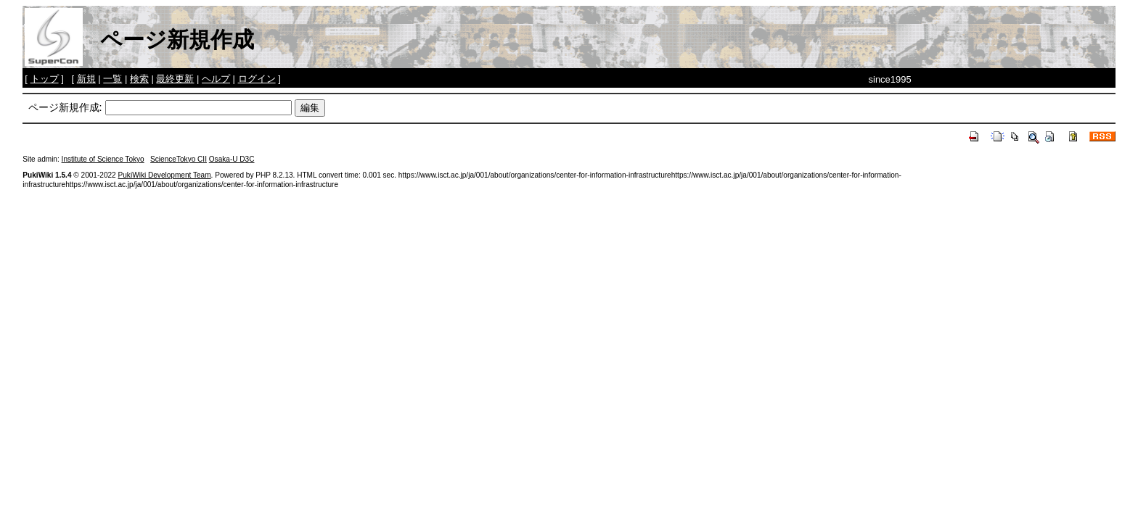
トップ (44, 78)
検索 (139, 78)
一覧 (112, 78)
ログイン (257, 78)
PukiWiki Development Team (164, 175)
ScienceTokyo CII (178, 159)
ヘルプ (216, 78)
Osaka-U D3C (232, 159)
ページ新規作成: (65, 107)
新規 (86, 78)
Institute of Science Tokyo (103, 159)
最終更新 (175, 78)
